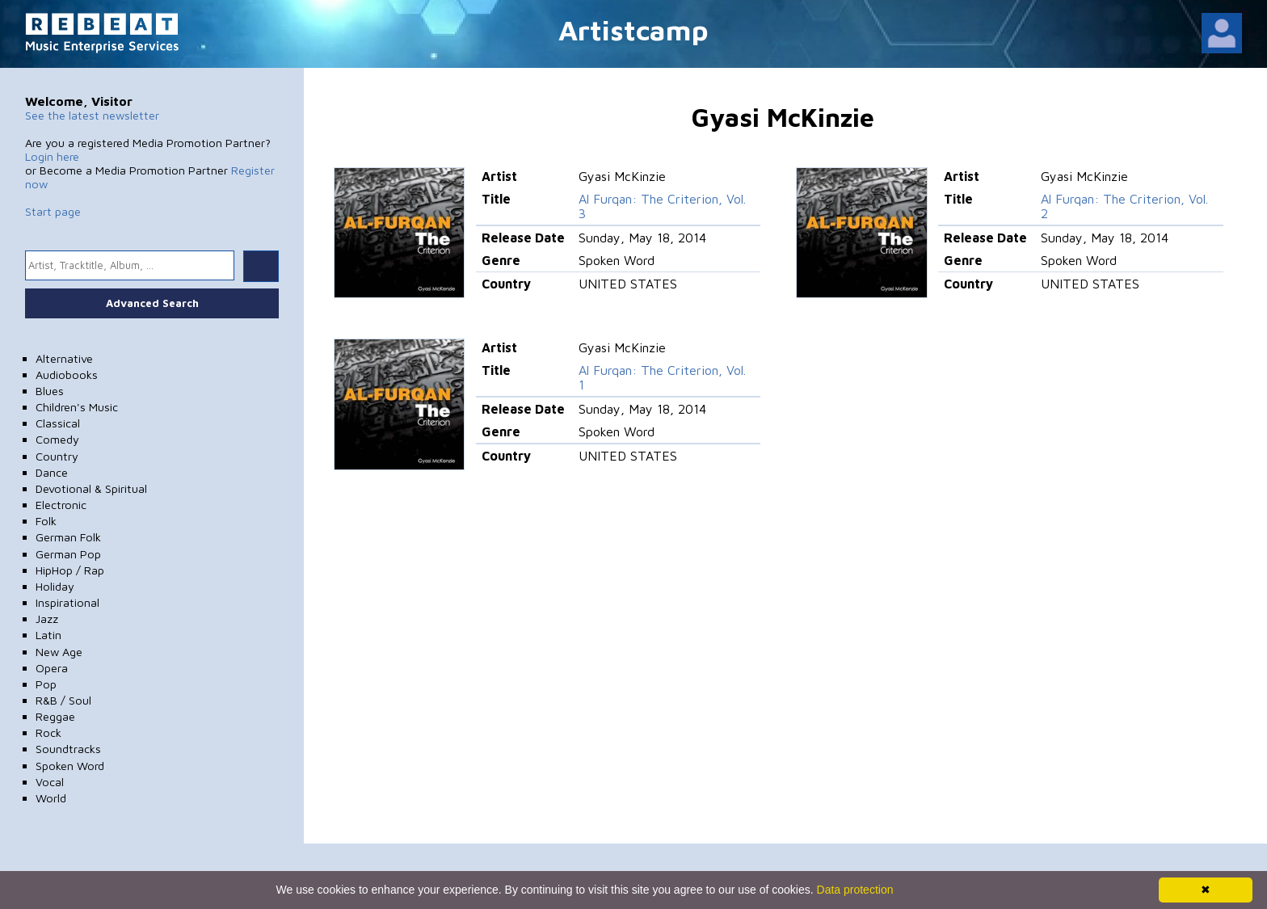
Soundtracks (68, 748)
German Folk (68, 537)
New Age (59, 652)
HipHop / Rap (70, 570)
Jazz (47, 618)
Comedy (57, 439)
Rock (48, 732)
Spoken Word (70, 765)
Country (57, 456)
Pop (46, 684)
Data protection (855, 889)
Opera (52, 668)
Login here (52, 156)
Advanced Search (152, 303)
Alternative (64, 358)
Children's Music (77, 407)
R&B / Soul (63, 700)
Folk (46, 521)
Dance (52, 472)
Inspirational (67, 602)
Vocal (50, 782)
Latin (48, 635)
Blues (50, 391)
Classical (58, 423)
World (51, 798)
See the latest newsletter (92, 115)
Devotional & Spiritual (91, 488)
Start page (53, 211)
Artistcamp (633, 29)
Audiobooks (67, 374)
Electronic (61, 504)
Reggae (55, 716)
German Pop (68, 554)
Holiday (55, 586)
